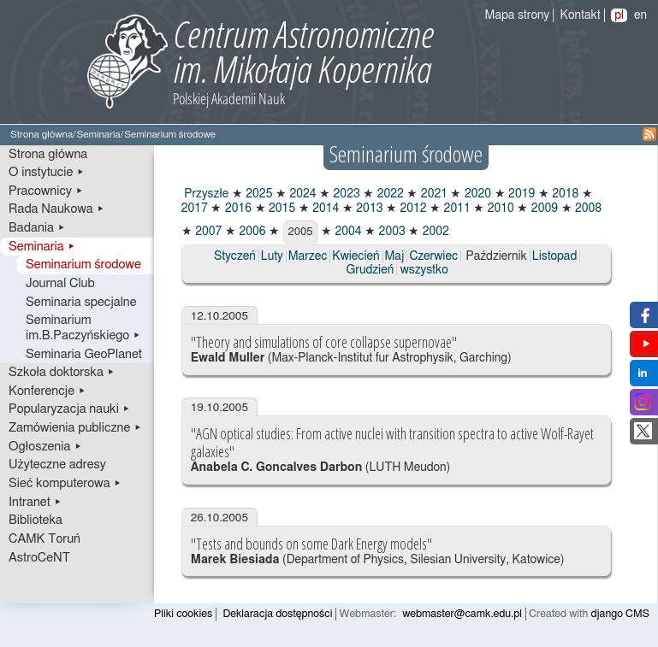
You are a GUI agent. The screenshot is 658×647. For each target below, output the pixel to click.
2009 (543, 209)
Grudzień (370, 270)
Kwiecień (355, 256)
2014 (325, 209)
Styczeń (235, 256)
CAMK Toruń (44, 538)
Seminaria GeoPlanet (84, 354)
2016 (237, 209)
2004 (347, 232)
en (640, 15)
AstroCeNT (39, 557)
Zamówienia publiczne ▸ (75, 427)
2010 (499, 209)
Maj (395, 256)
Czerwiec (433, 256)
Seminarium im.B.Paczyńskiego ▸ (83, 328)
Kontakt (580, 15)
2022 (389, 194)
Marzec (307, 256)
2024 (302, 194)
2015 (281, 209)
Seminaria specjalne (81, 302)
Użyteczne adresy (57, 464)
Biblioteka (35, 520)
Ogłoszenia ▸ (45, 446)
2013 (368, 209)
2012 (412, 209)
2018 (564, 194)
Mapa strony (517, 15)
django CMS (620, 614)
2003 (391, 232)
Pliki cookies (183, 614)
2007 (207, 232)
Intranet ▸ (35, 502)
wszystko (424, 270)
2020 (476, 194)
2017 (194, 209)
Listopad (555, 256)
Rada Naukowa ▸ (56, 209)
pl (619, 15)
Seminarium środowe (83, 264)
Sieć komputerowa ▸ (65, 483)
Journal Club (60, 283)
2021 (433, 194)
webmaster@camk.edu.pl (462, 614)
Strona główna (41, 134)
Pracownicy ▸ (46, 191)
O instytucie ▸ (47, 172)
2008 (587, 209)
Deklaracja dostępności (277, 614)
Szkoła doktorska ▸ (62, 372)
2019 (521, 194)
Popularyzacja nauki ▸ (69, 409)
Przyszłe (205, 194)
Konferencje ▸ (47, 391)
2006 (251, 232)
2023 (345, 194)
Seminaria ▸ (42, 246)
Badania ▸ (37, 227)
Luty (272, 256)
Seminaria (98, 134)
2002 (434, 232)
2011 (456, 209)
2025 (258, 194)
